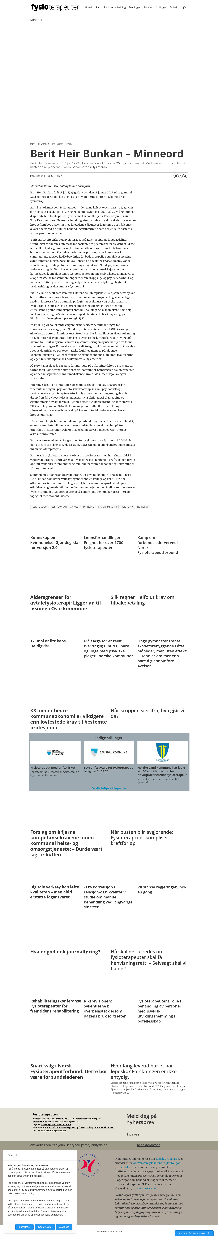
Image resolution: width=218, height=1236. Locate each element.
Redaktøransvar (148, 1145)
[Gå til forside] (55, 7)
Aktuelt (89, 7)
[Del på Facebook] (176, 176)
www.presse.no (146, 1188)
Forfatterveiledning (114, 7)
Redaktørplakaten (167, 1158)
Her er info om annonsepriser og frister (65, 1127)
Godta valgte (45, 1227)
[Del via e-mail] (185, 176)
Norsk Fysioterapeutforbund (56, 1124)
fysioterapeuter (107, 506)
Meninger (134, 7)
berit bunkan (59, 506)
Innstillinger (24, 1227)
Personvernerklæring (87, 1118)
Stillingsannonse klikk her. (100, 1127)
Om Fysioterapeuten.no (53, 1130)
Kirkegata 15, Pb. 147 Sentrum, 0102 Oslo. (54, 1118)
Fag (98, 7)
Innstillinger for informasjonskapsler (194, 1233)
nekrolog (143, 506)
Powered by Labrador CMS (109, 1231)
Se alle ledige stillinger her (109, 788)
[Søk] (184, 7)
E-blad (173, 7)
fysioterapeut (40, 506)
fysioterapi (127, 506)
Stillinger (161, 7)
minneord (89, 506)
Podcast (148, 7)
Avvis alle (64, 1227)
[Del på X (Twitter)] (180, 176)
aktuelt (74, 506)
